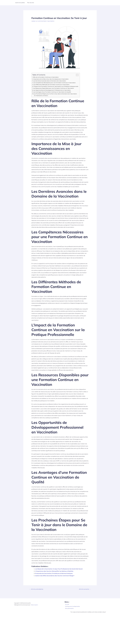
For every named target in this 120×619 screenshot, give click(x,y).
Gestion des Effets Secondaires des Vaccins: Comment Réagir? (54, 575)
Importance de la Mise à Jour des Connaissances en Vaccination (51, 79)
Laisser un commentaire (38, 21)
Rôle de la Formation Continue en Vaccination (46, 77)
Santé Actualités (20, 2)
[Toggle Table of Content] (76, 75)
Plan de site (30, 2)
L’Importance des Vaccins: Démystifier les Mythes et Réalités (54, 571)
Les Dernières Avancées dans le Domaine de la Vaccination (49, 81)
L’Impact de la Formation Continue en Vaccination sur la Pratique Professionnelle (55, 86)
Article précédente (36, 589)
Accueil (67, 604)
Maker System (34, 605)
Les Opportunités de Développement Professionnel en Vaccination (52, 90)
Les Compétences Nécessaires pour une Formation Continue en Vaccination (54, 82)
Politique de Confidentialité (72, 606)
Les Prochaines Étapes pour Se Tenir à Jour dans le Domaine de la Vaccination (55, 94)
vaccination (50, 21)
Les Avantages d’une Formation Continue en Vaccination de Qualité (52, 92)
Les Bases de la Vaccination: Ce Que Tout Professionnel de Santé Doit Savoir (59, 569)
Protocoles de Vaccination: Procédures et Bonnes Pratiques (54, 573)
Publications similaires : (42, 95)
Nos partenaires (69, 608)
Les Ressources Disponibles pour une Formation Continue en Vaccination (53, 88)
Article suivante (85, 589)
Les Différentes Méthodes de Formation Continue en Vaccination (51, 84)
